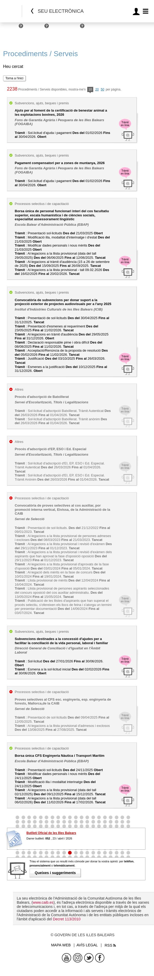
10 (90, 90)
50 (102, 89)
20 (97, 89)
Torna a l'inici (14, 78)
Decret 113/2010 (66, 919)
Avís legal (87, 945)
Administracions (65, 28)
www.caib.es (43, 902)
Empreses (35, 28)
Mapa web (61, 945)
